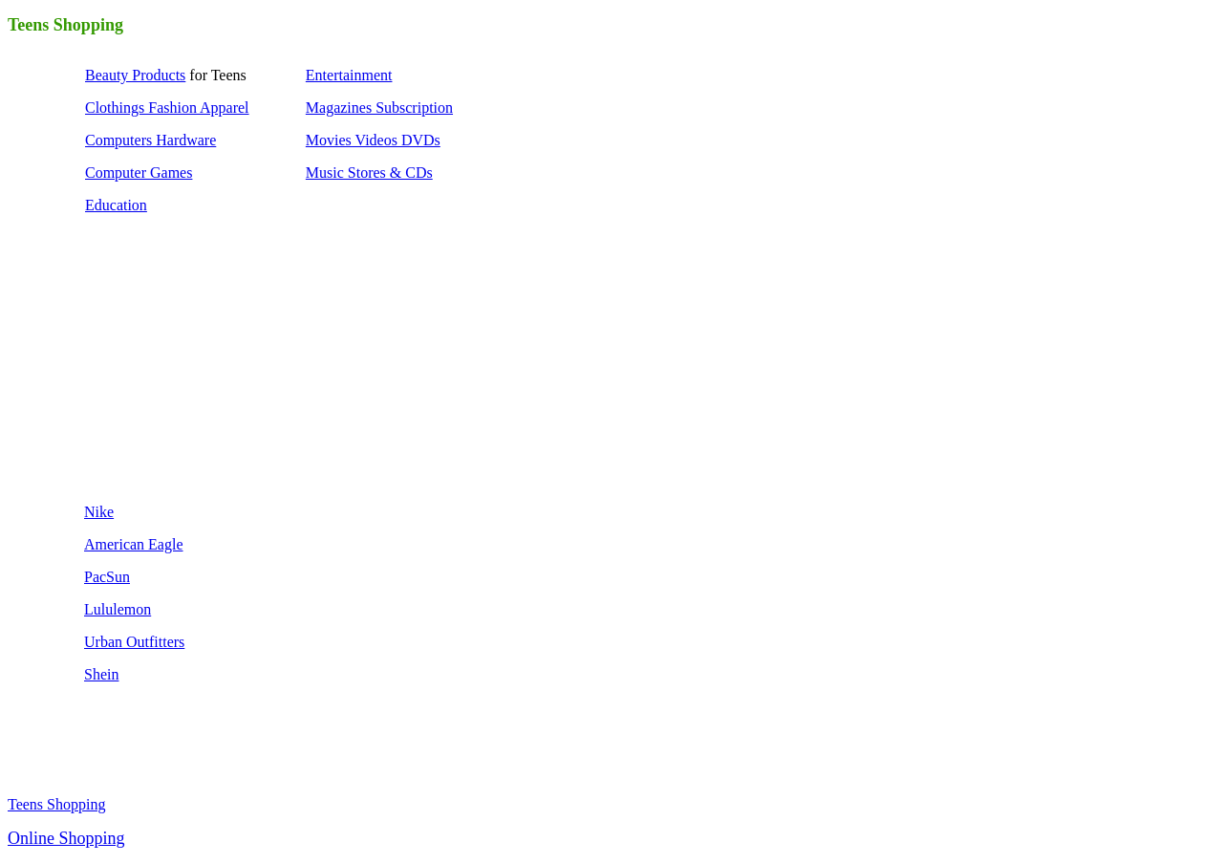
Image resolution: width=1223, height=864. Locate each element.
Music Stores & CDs (369, 172)
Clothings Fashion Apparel (167, 107)
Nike (99, 512)
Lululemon (117, 609)
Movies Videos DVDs (373, 140)
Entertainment (349, 75)
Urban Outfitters (134, 642)
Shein (101, 674)
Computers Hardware (150, 140)
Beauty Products (135, 75)
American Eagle (133, 544)
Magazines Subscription (379, 107)
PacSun (107, 577)
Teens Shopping (56, 804)
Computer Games (138, 172)
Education (116, 205)
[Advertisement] (227, 365)
